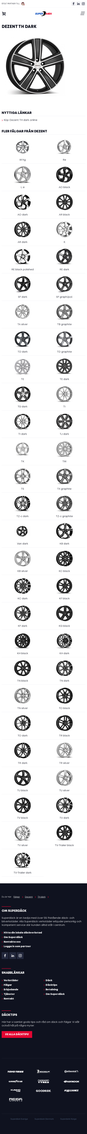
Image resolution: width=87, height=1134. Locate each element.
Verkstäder (11, 980)
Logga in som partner (17, 946)
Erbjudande (11, 990)
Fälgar (8, 985)
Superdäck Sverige (19, 1119)
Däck (49, 980)
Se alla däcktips (17, 1034)
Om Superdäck (13, 937)
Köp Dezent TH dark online (20, 120)
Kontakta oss (12, 942)
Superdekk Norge (68, 1119)
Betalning (52, 990)
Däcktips (51, 985)
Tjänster (9, 994)
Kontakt (9, 999)
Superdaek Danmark (44, 1119)
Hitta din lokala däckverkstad (23, 933)
